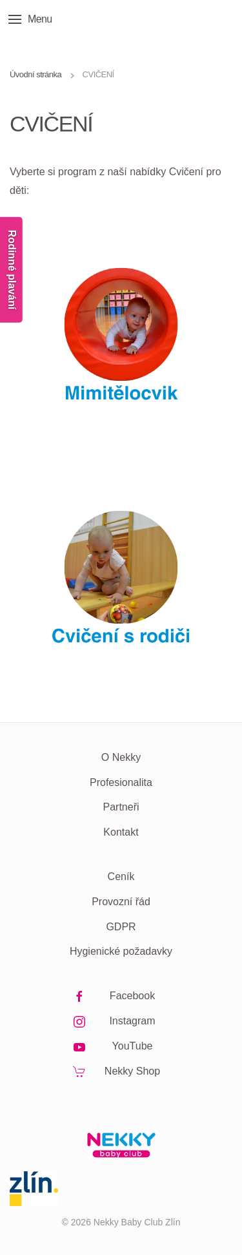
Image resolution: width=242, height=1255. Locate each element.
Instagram (132, 1020)
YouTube (132, 1045)
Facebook (132, 995)
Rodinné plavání (11, 270)
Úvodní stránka (35, 74)
